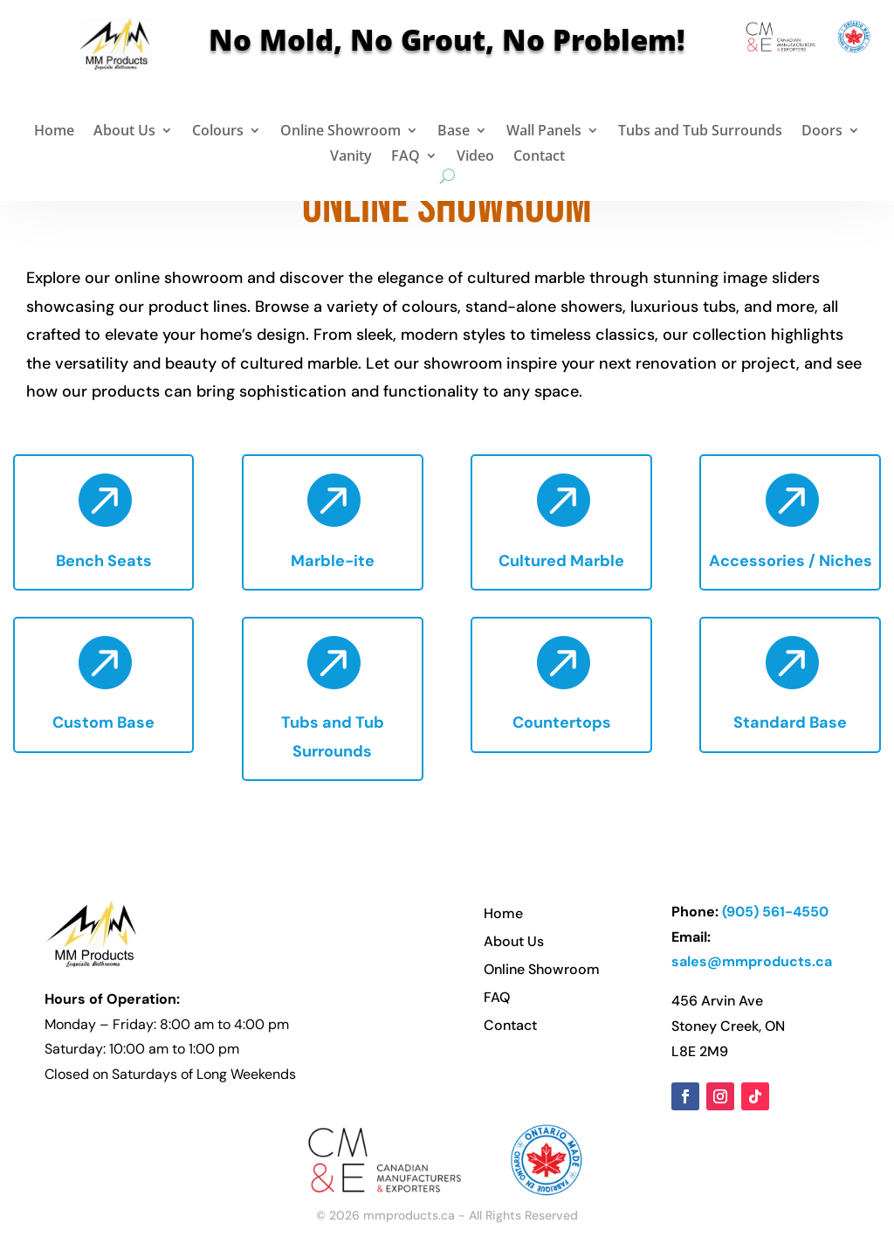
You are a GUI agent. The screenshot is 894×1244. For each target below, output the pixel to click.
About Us (124, 132)
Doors (821, 132)
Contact (539, 157)
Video (475, 157)
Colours (218, 132)
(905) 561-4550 (775, 911)
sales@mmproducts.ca (751, 961)
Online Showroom (340, 132)
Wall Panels (543, 132)
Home (54, 132)
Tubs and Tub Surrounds (700, 132)
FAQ (405, 157)
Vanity (351, 157)
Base (453, 132)
